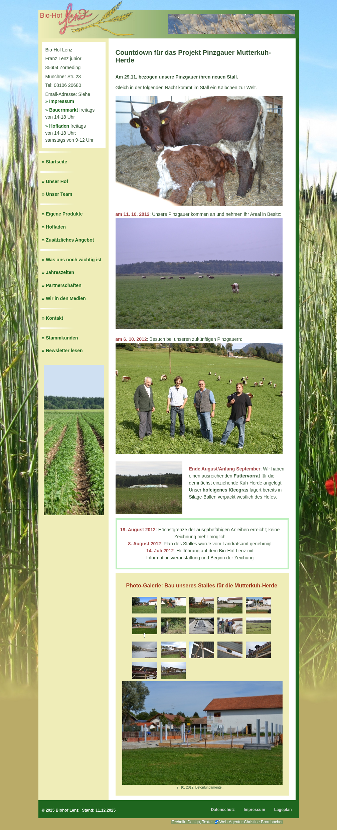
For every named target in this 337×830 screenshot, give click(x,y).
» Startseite (54, 161)
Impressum (254, 809)
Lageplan (283, 809)
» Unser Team (57, 194)
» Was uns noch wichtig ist (72, 259)
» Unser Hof (55, 181)
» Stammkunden (60, 337)
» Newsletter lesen (62, 350)
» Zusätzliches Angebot (68, 240)
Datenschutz (222, 809)
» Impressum (59, 101)
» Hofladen (57, 126)
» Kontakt (52, 318)
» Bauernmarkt (61, 110)
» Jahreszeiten (58, 272)
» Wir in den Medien (64, 298)
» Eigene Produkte (62, 214)
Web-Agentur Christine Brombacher (251, 822)
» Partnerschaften (61, 285)
